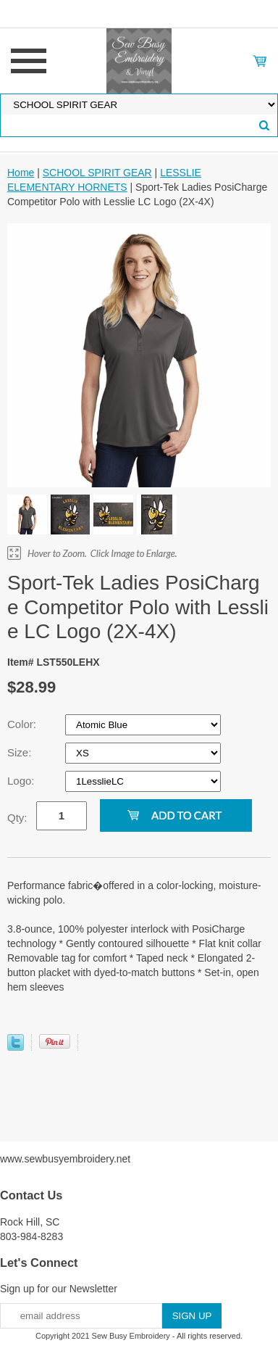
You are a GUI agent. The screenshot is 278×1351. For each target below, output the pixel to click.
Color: (23, 724)
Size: (21, 752)
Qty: (17, 817)
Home (20, 172)
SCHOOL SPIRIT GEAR (97, 172)
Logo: (22, 780)
